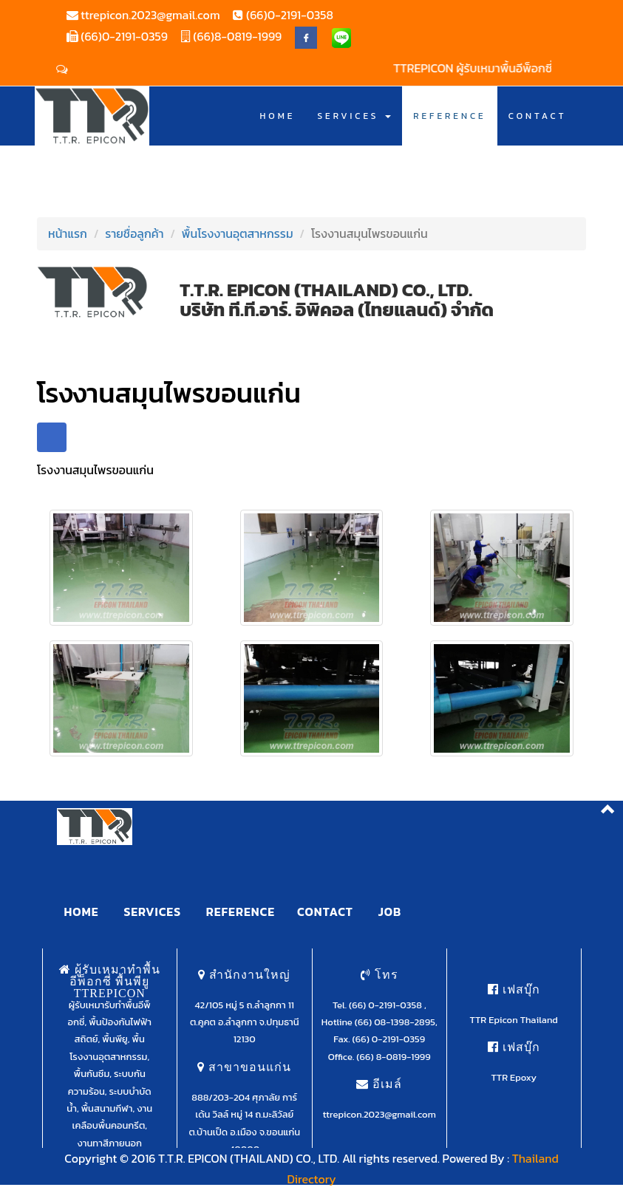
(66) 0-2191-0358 (386, 1005)
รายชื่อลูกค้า (134, 233)
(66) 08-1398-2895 (395, 1022)
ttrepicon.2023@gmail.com (149, 15)
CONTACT (537, 116)
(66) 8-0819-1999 (393, 1057)
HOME (278, 116)
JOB (390, 911)
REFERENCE (449, 116)
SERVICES (354, 116)
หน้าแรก (67, 233)
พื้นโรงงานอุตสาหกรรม (237, 233)
